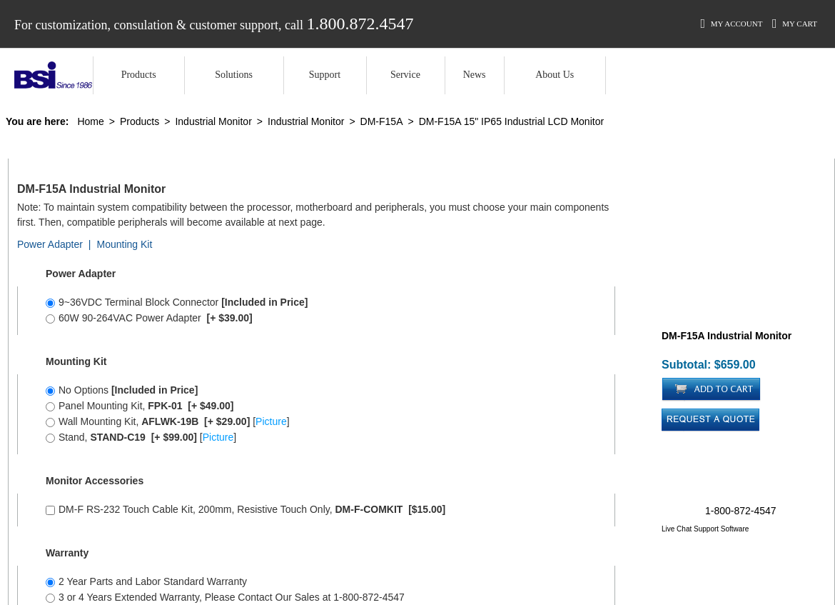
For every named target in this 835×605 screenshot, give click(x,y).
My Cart (794, 23)
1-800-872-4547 (740, 510)
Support (324, 74)
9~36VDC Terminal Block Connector (177, 302)
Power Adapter (50, 244)
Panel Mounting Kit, (140, 405)
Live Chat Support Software (705, 529)
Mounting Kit (124, 244)
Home (90, 121)
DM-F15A (381, 121)
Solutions (234, 74)
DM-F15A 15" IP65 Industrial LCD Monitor (511, 121)
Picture (271, 421)
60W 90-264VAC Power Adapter (149, 318)
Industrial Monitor (213, 121)
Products (138, 74)
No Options (122, 390)
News (474, 74)
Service (405, 74)
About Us (554, 74)
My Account (731, 23)
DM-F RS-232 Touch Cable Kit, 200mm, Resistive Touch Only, (245, 509)
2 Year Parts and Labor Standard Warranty (146, 581)
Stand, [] (141, 437)
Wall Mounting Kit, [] (168, 421)
